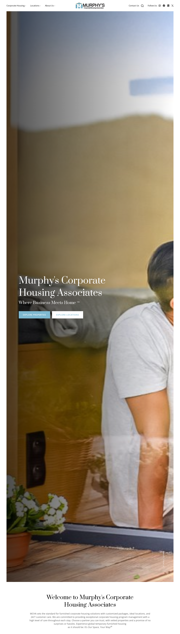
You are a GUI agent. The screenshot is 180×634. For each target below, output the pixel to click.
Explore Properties (34, 314)
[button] (16, 5)
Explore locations (67, 314)
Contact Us (134, 5)
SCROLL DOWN (163, 559)
